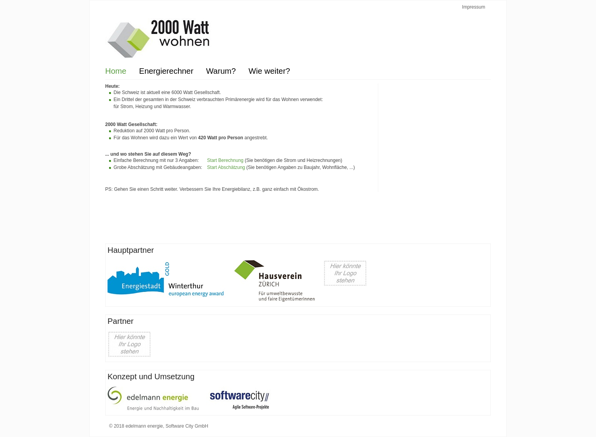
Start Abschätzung (227, 167)
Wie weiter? (269, 71)
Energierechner (166, 71)
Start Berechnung (226, 160)
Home (115, 71)
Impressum (473, 7)
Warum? (221, 71)
